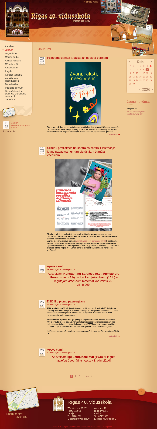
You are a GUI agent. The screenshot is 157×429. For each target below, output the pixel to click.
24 (137, 80)
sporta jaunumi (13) (135, 114)
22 (130, 80)
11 (140, 73)
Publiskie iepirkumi (14, 88)
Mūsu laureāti (11, 64)
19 (144, 77)
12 (144, 73)
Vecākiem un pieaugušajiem (12, 79)
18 (140, 77)
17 (137, 77)
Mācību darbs (12, 57)
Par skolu (9, 46)
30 (134, 84)
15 (130, 77)
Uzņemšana (11, 53)
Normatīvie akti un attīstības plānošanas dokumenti (15, 93)
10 (137, 73)
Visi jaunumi (132, 109)
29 (130, 84)
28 (151, 80)
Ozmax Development (104, 427)
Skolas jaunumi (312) (136, 111)
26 (144, 80)
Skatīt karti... (22, 417)
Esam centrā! (14, 414)
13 (147, 73)
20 (147, 77)
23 (134, 80)
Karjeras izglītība (13, 75)
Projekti (9, 71)
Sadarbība (10, 99)
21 (151, 77)
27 (147, 80)
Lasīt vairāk (114, 135)
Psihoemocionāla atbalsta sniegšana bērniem (77, 57)
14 (151, 73)
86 (87, 376)
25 (140, 80)
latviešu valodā (92, 2)
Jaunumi (9, 50)
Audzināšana (11, 67)
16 (134, 77)
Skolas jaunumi (68, 269)
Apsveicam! (55, 266)
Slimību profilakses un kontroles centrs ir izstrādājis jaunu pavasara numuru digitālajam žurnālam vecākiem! (81, 151)
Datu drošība (11, 84)
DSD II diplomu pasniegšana (66, 301)
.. (83, 376)
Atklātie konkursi (13, 60)
